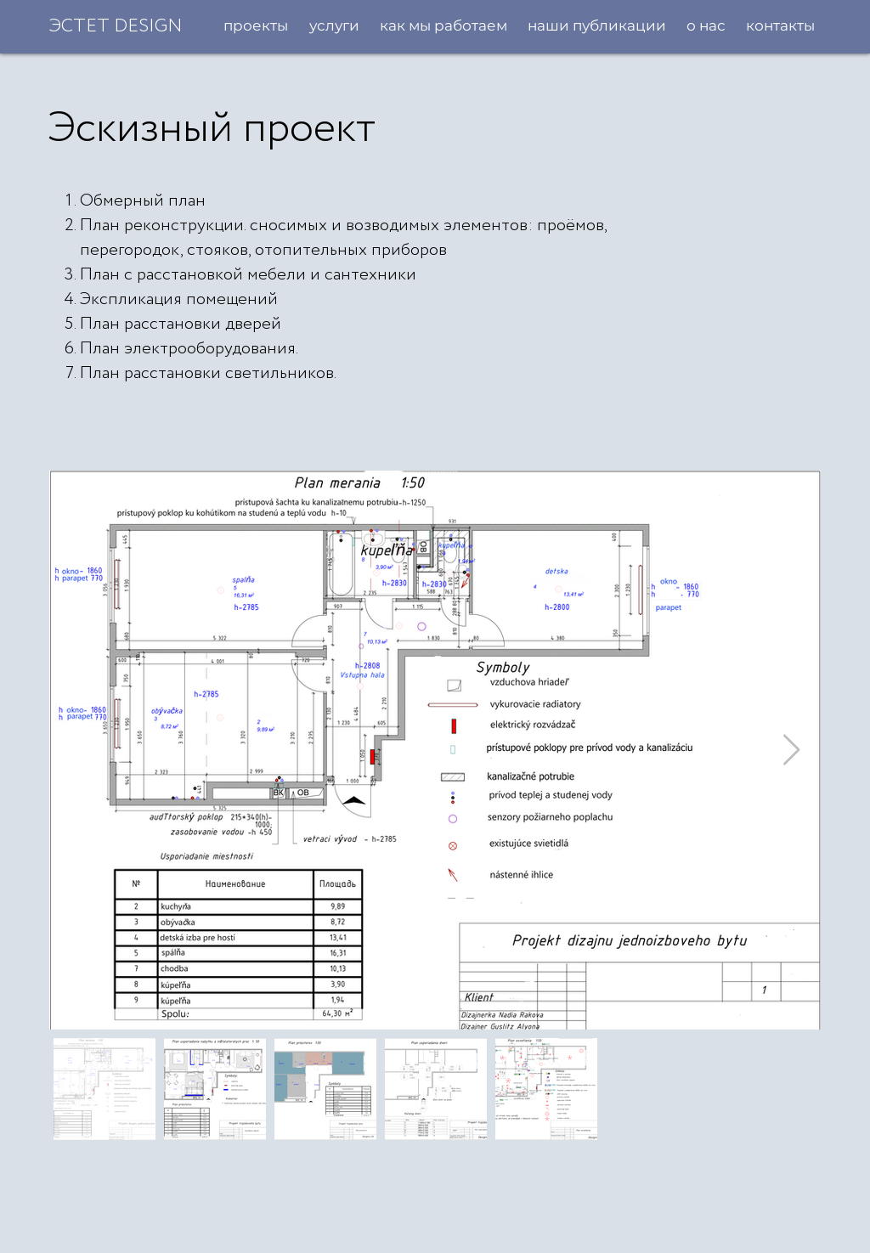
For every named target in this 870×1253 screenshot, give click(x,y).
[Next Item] (791, 750)
